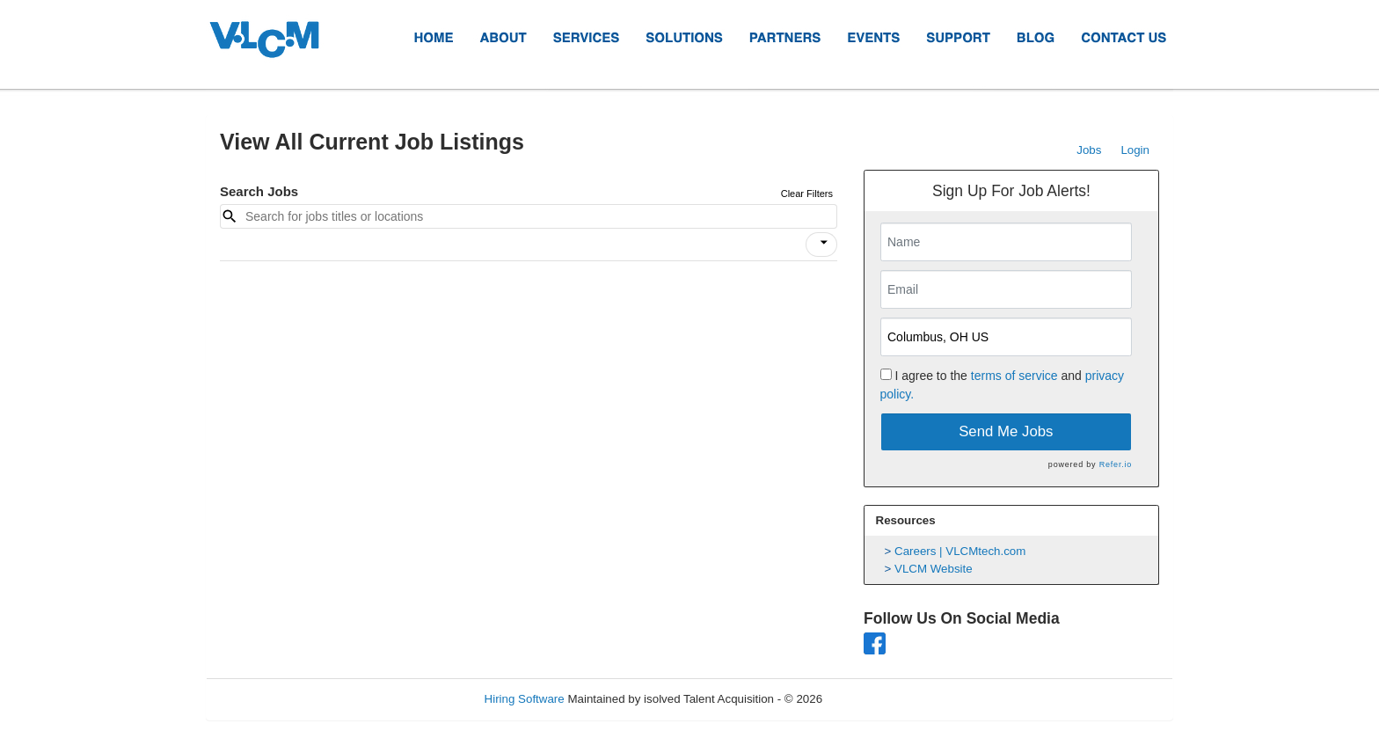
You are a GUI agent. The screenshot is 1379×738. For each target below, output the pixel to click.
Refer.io (1115, 464)
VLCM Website (933, 568)
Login (1134, 150)
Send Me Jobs (1006, 431)
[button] (821, 244)
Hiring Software (525, 698)
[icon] (824, 243)
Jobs (1088, 150)
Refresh (874, 698)
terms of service (1014, 376)
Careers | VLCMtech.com (959, 551)
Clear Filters (807, 193)
